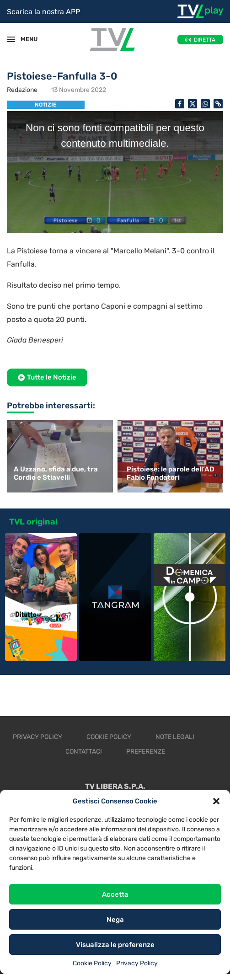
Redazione (22, 90)
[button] (216, 801)
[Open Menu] (11, 39)
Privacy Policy (137, 963)
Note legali (174, 737)
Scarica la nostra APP (43, 11)
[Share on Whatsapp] (205, 103)
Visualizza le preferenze (115, 945)
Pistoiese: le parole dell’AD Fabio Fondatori (170, 473)
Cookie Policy (92, 963)
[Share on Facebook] (179, 103)
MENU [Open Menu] (25, 39)
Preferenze (145, 751)
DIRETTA (204, 40)
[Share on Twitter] (192, 103)
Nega (115, 919)
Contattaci (83, 751)
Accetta (115, 894)
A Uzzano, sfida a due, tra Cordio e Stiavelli (56, 473)
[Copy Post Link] (218, 103)
